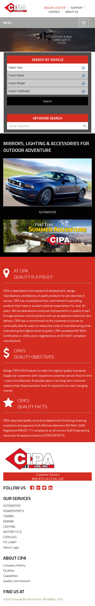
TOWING (8, 516)
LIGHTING (9, 526)
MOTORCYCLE (12, 532)
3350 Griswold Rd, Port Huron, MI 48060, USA (32, 599)
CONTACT (54, 12)
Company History (14, 565)
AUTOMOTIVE (47, 212)
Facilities (8, 570)
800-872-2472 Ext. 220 (47, 479)
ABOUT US (71, 12)
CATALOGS (10, 537)
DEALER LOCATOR (55, 8)
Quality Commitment (16, 581)
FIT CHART (10, 542)
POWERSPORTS (13, 511)
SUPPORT (77, 8)
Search (47, 101)
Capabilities (10, 576)
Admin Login (11, 547)
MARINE (8, 521)
